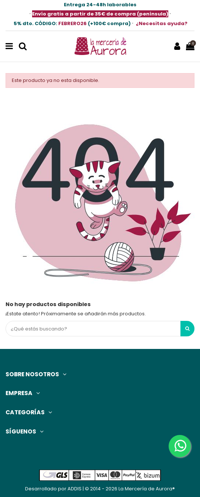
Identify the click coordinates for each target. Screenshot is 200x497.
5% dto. (35, 23)
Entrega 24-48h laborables (100, 4)
